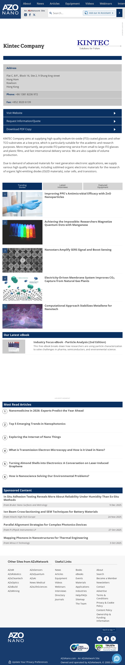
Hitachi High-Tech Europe (22, 516)
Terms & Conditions (102, 597)
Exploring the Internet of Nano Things (35, 437)
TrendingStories (22, 186)
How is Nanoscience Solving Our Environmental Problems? (49, 476)
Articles (59, 574)
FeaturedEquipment (102, 186)
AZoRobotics (14, 574)
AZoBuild (13, 586)
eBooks (79, 574)
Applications (82, 586)
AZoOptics (13, 582)
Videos (58, 582)
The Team (81, 603)
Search (100, 574)
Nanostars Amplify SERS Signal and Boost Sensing (78, 249)
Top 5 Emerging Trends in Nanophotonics (37, 423)
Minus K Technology (20, 542)
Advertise (102, 590)
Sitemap (80, 599)
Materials (81, 582)
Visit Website (14, 113)
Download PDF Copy (19, 129)
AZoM (11, 569)
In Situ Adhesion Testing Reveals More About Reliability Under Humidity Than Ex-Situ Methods (61, 498)
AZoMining (14, 590)
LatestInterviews (63, 186)
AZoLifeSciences (38, 586)
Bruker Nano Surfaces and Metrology (28, 504)
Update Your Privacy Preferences (28, 660)
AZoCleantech (15, 578)
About (100, 569)
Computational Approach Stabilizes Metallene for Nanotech (78, 307)
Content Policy (104, 610)
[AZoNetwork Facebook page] (30, 15)
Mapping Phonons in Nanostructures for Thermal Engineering (46, 538)
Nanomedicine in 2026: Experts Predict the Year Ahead (46, 410)
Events (79, 578)
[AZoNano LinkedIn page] (25, 15)
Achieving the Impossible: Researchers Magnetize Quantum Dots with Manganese (78, 223)
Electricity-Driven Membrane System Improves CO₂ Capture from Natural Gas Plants (79, 279)
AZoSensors (36, 569)
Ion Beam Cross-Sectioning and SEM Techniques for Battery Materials (51, 511)
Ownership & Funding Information (104, 617)
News (58, 569)
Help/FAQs (81, 595)
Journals (59, 599)
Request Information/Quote (24, 121)
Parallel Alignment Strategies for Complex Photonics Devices (45, 524)
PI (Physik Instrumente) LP (23, 529)
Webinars (60, 586)
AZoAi (33, 578)
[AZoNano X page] (34, 15)
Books (79, 569)
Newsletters (103, 582)
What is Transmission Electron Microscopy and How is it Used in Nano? (57, 449)
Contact (101, 586)
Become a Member (107, 578)
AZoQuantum (37, 574)
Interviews (60, 590)
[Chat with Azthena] (117, 658)
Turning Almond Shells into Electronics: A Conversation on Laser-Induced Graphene (59, 464)
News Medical (37, 582)
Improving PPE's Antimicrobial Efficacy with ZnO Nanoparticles (78, 195)
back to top (109, 629)
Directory (60, 595)
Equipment (61, 578)
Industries (81, 590)
